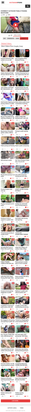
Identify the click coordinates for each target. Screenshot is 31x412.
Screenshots (10, 38)
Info (4, 38)
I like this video (9, 35)
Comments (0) (24, 38)
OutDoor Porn (14, 410)
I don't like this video (11, 35)
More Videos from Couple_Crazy (12, 46)
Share (17, 38)
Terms (21, 408)
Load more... (15, 400)
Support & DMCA (12, 408)
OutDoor (15, 2)
